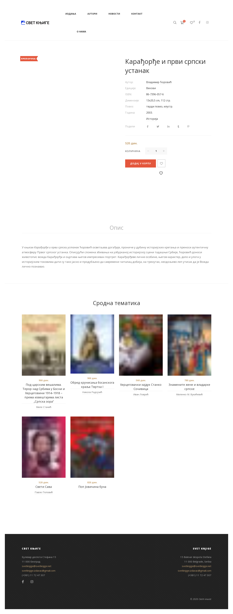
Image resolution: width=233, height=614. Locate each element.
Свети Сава (43, 487)
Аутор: (129, 82)
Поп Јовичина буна (92, 487)
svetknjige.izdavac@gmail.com (38, 570)
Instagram (207, 22)
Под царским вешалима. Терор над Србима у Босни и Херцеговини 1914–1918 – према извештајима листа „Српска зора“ (44, 393)
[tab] (116, 228)
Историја (152, 119)
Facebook (199, 22)
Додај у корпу (140, 163)
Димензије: (132, 100)
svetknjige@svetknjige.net (36, 566)
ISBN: (128, 94)
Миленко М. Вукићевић (189, 394)
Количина (132, 151)
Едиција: (130, 88)
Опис (116, 227)
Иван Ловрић (140, 394)
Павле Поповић (44, 492)
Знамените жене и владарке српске (189, 387)
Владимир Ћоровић (159, 82)
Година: (130, 112)
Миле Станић (43, 407)
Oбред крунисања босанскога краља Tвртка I (92, 385)
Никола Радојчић (92, 392)
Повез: (129, 106)
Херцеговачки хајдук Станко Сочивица (140, 387)
